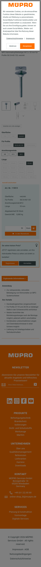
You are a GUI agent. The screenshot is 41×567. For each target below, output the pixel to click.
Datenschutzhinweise (14, 38)
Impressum (30, 38)
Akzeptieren (27, 46)
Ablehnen (12, 46)
